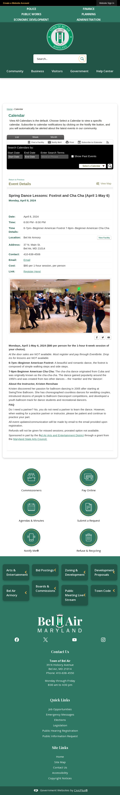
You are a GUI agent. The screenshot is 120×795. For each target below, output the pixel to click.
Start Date (14, 152)
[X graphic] (45, 639)
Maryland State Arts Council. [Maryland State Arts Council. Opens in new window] (30, 439)
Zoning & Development (75, 572)
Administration (88, 19)
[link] (106, 3)
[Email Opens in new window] (108, 338)
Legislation (60, 725)
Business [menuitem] (37, 71)
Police (31, 9)
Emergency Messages (60, 714)
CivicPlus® (81, 790)
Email (27, 259)
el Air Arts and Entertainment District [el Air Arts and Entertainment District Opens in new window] (62, 435)
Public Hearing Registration (60, 730)
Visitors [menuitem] (57, 71)
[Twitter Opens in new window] (102, 338)
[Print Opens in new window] (69, 142)
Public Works (31, 14)
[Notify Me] (55, 142)
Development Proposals (104, 572)
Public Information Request (60, 736)
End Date (29, 152)
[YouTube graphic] (74, 639)
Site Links (60, 747)
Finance (88, 9)
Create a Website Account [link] (16, 3)
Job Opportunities (60, 709)
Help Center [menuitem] (104, 71)
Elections (60, 720)
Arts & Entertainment (17, 572)
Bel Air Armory (11, 593)
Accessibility (60, 772)
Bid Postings (45, 570)
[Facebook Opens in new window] (96, 338)
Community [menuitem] (15, 71)
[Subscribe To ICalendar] (89, 142)
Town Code (102, 591)
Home (9, 109)
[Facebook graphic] (17, 639)
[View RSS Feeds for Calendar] (108, 142)
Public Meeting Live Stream (74, 595)
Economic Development (31, 19)
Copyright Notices (60, 778)
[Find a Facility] (35, 142)
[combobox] (15, 157)
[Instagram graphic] (103, 639)
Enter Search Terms (52, 152)
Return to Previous (16, 180)
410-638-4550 (65, 673)
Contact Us (60, 767)
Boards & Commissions (45, 588)
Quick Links (60, 700)
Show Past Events (85, 156)
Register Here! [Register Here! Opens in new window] (32, 271)
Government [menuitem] (79, 71)
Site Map (60, 762)
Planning (89, 14)
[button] (82, 58)
